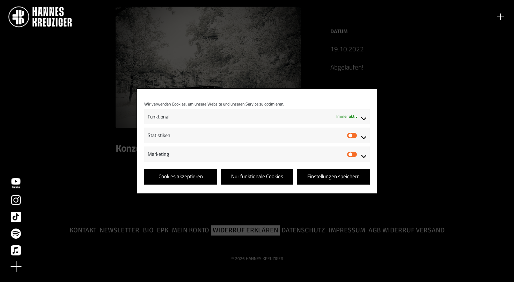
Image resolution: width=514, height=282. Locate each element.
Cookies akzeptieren (181, 177)
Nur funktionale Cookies (257, 177)
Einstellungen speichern (333, 177)
